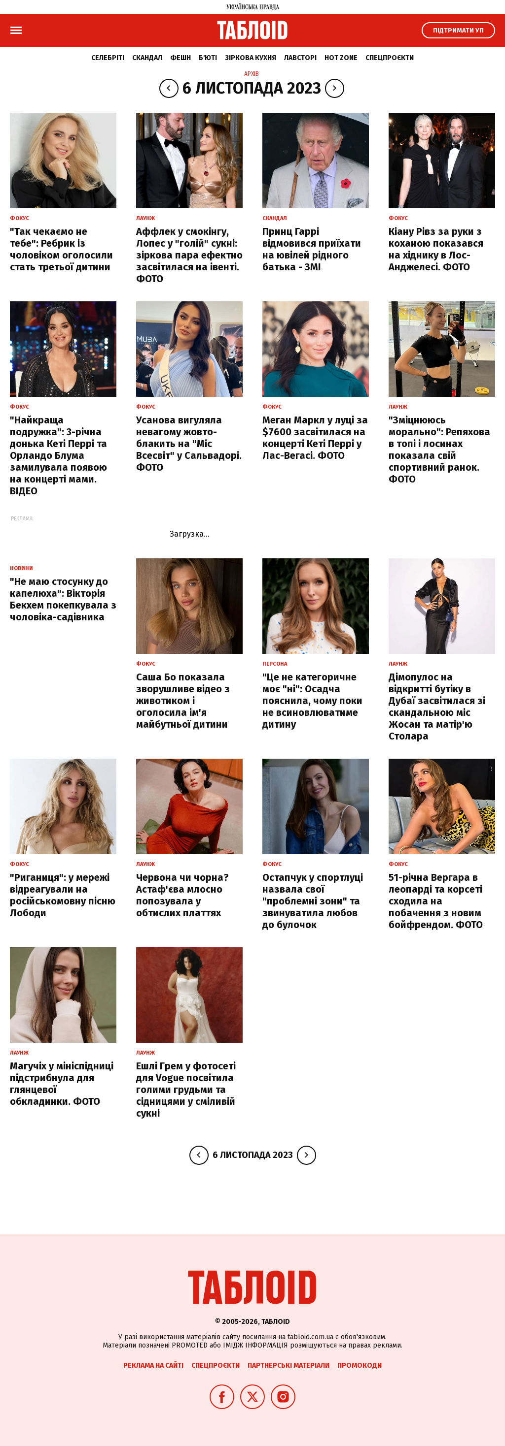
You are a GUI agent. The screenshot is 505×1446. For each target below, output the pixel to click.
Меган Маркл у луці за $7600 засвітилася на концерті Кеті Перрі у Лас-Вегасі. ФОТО (315, 437)
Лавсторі (300, 58)
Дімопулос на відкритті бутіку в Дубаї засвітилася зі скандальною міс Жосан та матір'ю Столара (437, 706)
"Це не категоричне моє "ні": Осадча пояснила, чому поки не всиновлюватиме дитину (312, 700)
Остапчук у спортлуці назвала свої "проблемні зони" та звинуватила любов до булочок (312, 901)
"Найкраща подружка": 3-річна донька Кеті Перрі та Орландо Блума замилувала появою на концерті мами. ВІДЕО (58, 455)
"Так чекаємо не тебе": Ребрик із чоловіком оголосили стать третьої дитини (61, 249)
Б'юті (208, 58)
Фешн (180, 58)
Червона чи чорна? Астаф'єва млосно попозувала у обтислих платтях (182, 895)
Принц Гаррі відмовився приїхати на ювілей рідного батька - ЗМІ (311, 249)
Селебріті (107, 58)
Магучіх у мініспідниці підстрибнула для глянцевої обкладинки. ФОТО (61, 1083)
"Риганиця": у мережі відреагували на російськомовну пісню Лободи (62, 895)
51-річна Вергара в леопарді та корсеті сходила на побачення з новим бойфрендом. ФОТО (436, 901)
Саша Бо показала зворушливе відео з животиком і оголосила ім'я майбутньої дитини (183, 700)
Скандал (147, 58)
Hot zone (341, 58)
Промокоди (359, 1365)
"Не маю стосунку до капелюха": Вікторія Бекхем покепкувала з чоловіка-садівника (63, 599)
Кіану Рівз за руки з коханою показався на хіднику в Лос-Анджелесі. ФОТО (436, 249)
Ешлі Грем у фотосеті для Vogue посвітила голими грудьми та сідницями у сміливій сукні (186, 1089)
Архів (251, 73)
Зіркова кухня (250, 58)
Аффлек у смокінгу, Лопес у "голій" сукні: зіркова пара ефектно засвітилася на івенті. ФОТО (189, 255)
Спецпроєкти (389, 58)
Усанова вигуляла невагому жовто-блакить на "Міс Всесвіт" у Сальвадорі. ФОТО (189, 443)
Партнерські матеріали (288, 1365)
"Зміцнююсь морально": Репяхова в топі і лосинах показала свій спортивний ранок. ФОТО (439, 449)
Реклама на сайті (153, 1365)
